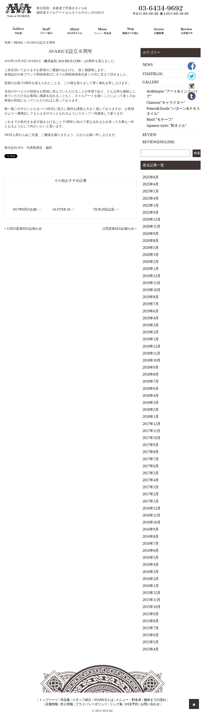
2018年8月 (151, 374)
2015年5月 (151, 642)
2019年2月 (151, 332)
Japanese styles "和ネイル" (167, 126)
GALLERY (151, 82)
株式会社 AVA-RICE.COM (62, 61)
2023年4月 (151, 198)
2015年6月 (151, 635)
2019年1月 (151, 339)
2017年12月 (152, 424)
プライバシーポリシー (91, 704)
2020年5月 (151, 248)
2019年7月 (151, 304)
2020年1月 (151, 269)
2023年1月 (151, 205)
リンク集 (116, 704)
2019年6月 (151, 311)
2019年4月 (151, 318)
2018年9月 (151, 367)
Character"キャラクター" (166, 102)
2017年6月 (151, 466)
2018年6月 (151, 389)
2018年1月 (151, 417)
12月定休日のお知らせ (118, 228)
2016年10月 (152, 522)
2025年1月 (151, 191)
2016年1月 (151, 586)
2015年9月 (151, 614)
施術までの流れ (155, 699)
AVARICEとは (104, 699)
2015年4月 (151, 649)
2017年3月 (151, 487)
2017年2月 (151, 494)
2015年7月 (151, 628)
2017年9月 (151, 445)
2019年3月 (151, 325)
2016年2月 (151, 579)
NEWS (18, 42)
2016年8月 (151, 536)
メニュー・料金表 (128, 699)
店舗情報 (51, 704)
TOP (7, 42)
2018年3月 (151, 403)
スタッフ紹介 (81, 699)
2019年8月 (151, 297)
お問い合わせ (150, 704)
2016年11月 (151, 515)
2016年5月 (151, 557)
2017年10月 (152, 438)
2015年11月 (151, 600)
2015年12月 (152, 593)
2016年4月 (151, 564)
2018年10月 (152, 360)
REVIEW (150, 135)
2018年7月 (151, 381)
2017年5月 (151, 473)
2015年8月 (151, 621)
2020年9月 (151, 234)
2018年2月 (151, 410)
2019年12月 (152, 276)
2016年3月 (151, 572)
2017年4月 (151, 480)
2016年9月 (151, 529)
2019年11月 (151, 283)
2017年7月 (151, 459)
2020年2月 (151, 262)
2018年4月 (151, 396)
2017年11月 (151, 431)
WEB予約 (131, 704)
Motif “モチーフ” (160, 119)
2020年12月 (152, 219)
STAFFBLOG (153, 74)
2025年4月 (151, 184)
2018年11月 (151, 353)
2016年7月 (151, 543)
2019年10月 (152, 290)
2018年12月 (152, 346)
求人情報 (66, 704)
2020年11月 (151, 226)
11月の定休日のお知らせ (24, 228)
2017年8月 (151, 452)
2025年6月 (151, 177)
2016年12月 (152, 508)
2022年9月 (151, 212)
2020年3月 (151, 255)
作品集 (65, 699)
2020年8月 (151, 241)
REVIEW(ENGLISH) (158, 142)
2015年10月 (152, 607)
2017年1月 (151, 501)
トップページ (48, 699)
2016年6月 (151, 550)
